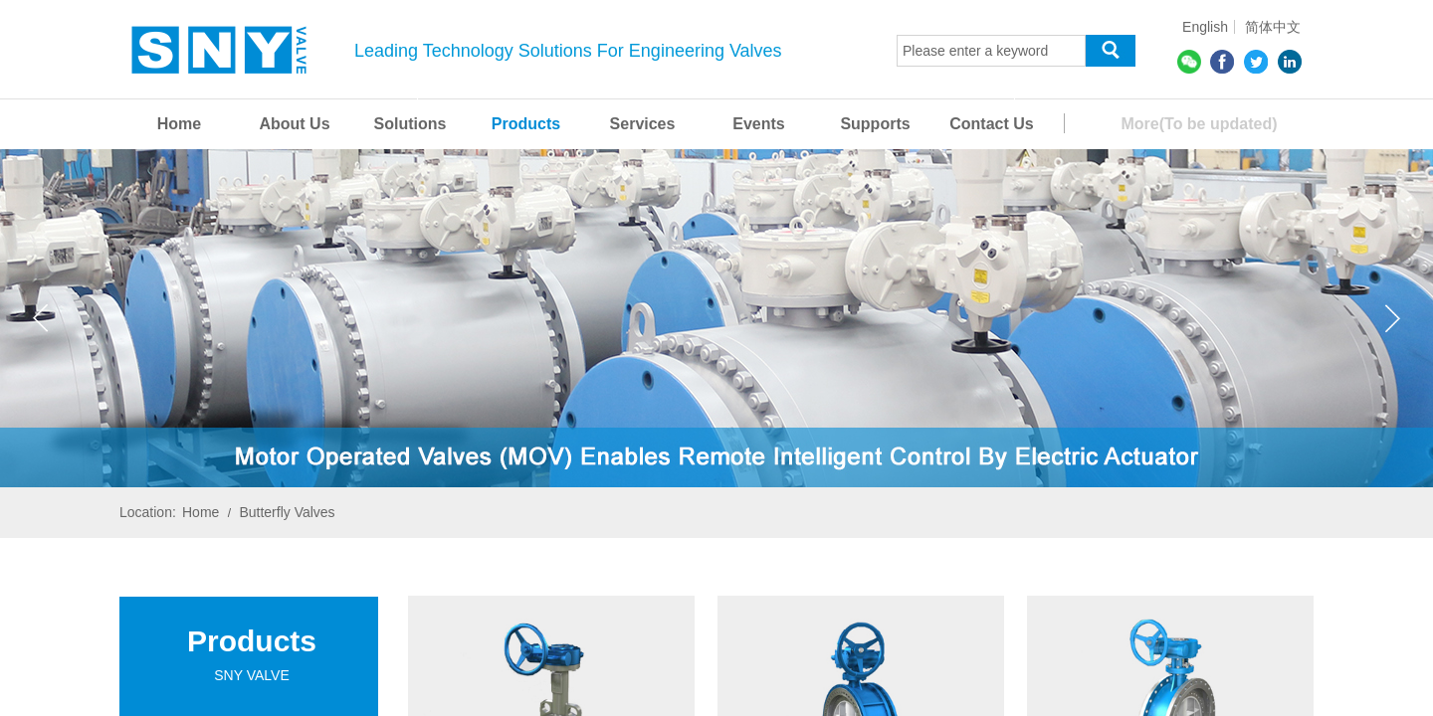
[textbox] (991, 51)
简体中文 (1273, 27)
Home (200, 512)
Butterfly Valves (286, 512)
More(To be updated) (1199, 123)
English (1205, 27)
